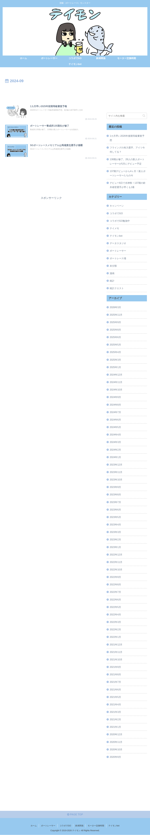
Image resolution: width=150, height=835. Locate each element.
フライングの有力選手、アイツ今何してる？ (127, 149)
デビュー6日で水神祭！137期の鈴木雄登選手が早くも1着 (127, 185)
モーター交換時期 (96, 826)
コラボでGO (65, 826)
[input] (127, 116)
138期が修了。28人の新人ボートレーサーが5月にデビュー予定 (127, 161)
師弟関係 (79, 826)
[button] (143, 115)
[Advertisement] (51, 93)
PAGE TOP (75, 814)
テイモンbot (113, 826)
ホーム (34, 826)
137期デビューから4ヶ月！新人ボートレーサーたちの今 (127, 173)
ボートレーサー (48, 826)
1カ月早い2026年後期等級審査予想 (127, 137)
